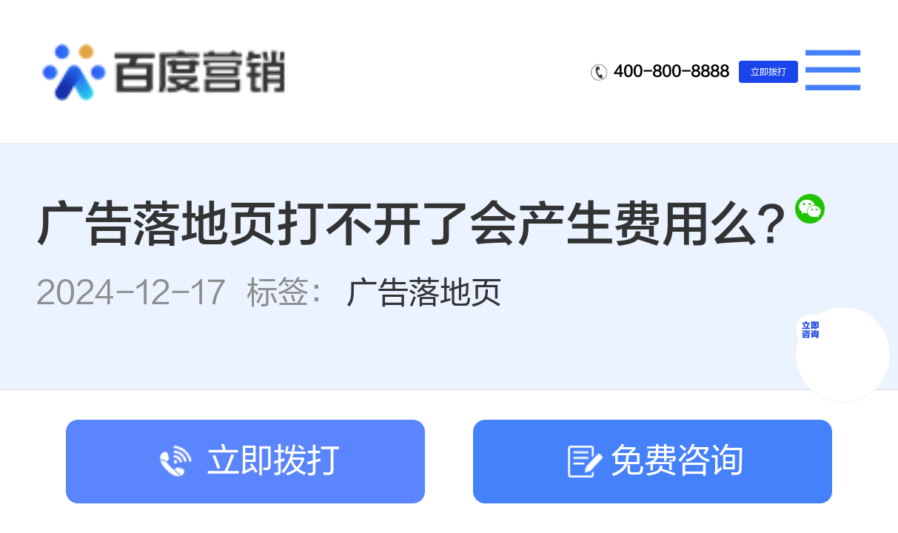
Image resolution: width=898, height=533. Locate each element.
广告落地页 (424, 293)
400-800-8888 (671, 71)
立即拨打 (768, 72)
